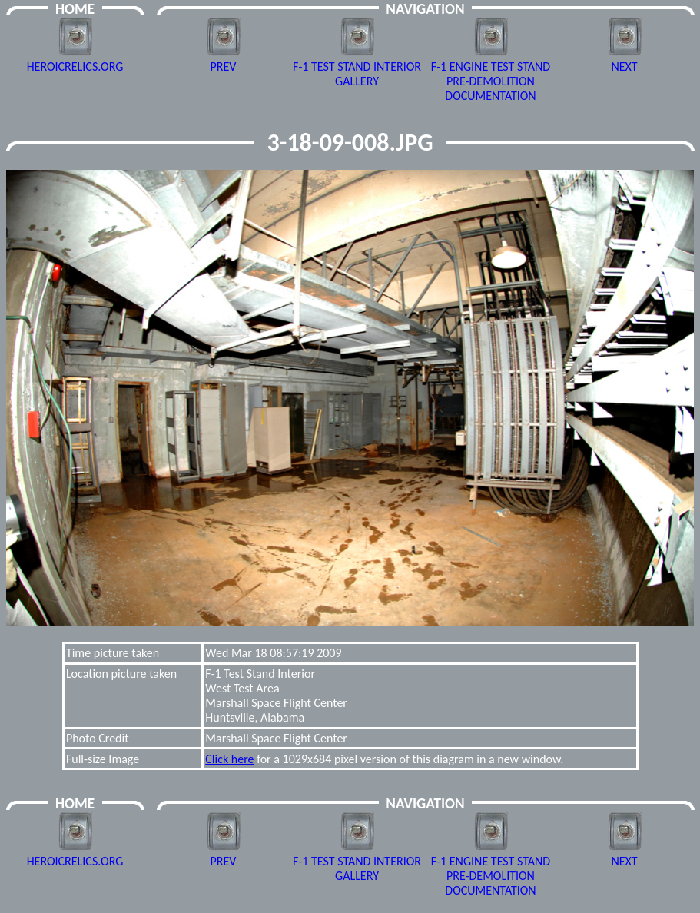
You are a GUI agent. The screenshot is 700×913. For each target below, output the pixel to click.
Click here (229, 759)
